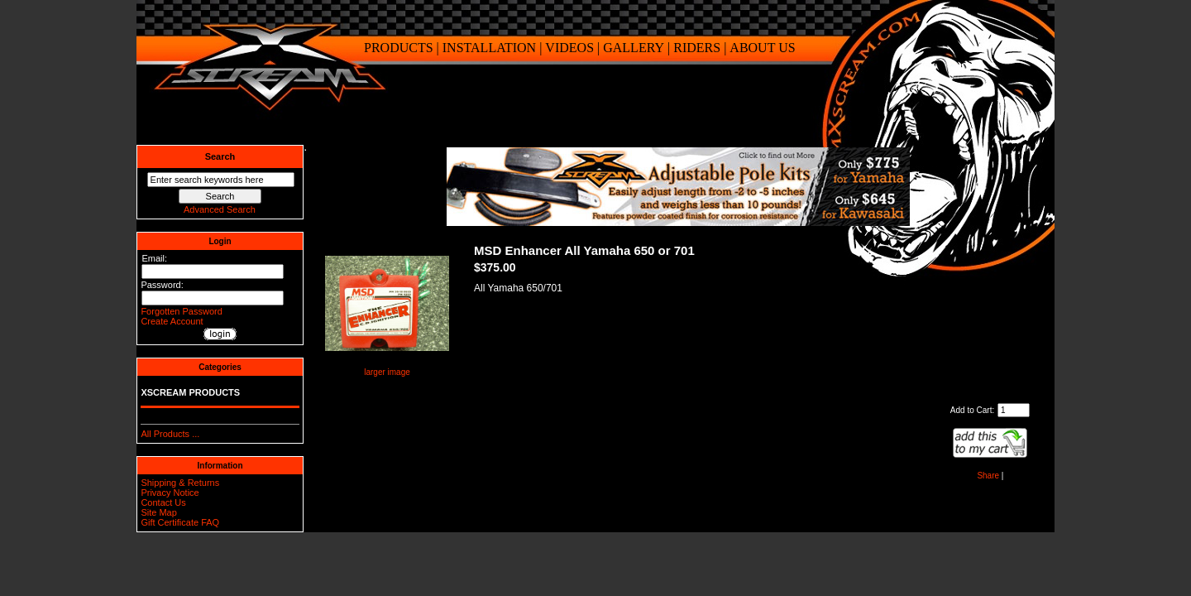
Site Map (158, 512)
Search (220, 156)
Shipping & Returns (180, 483)
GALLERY (633, 48)
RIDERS (696, 48)
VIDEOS (569, 48)
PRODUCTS (398, 48)
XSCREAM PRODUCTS (190, 392)
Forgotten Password (181, 311)
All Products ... (170, 434)
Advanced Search (220, 209)
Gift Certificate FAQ (180, 522)
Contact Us (163, 502)
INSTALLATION (489, 48)
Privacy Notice (169, 492)
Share (988, 475)
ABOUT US (762, 48)
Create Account (172, 321)
